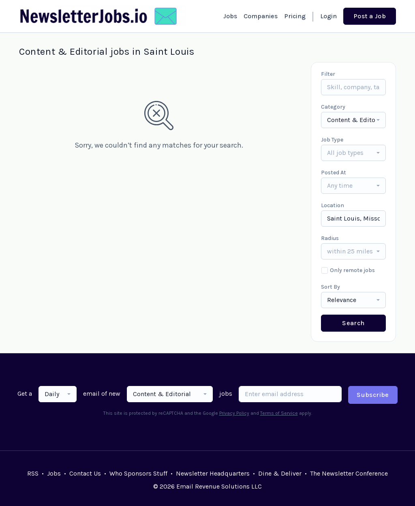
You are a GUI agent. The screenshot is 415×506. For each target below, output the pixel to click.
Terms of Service (279, 413)
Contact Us (85, 473)
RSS (33, 473)
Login (328, 16)
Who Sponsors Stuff (138, 473)
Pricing (295, 16)
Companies (261, 16)
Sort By (330, 286)
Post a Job (369, 16)
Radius (330, 238)
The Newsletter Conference (349, 473)
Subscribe (373, 395)
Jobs (230, 16)
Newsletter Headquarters (213, 473)
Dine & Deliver (280, 473)
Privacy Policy (234, 413)
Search (353, 323)
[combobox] (353, 120)
